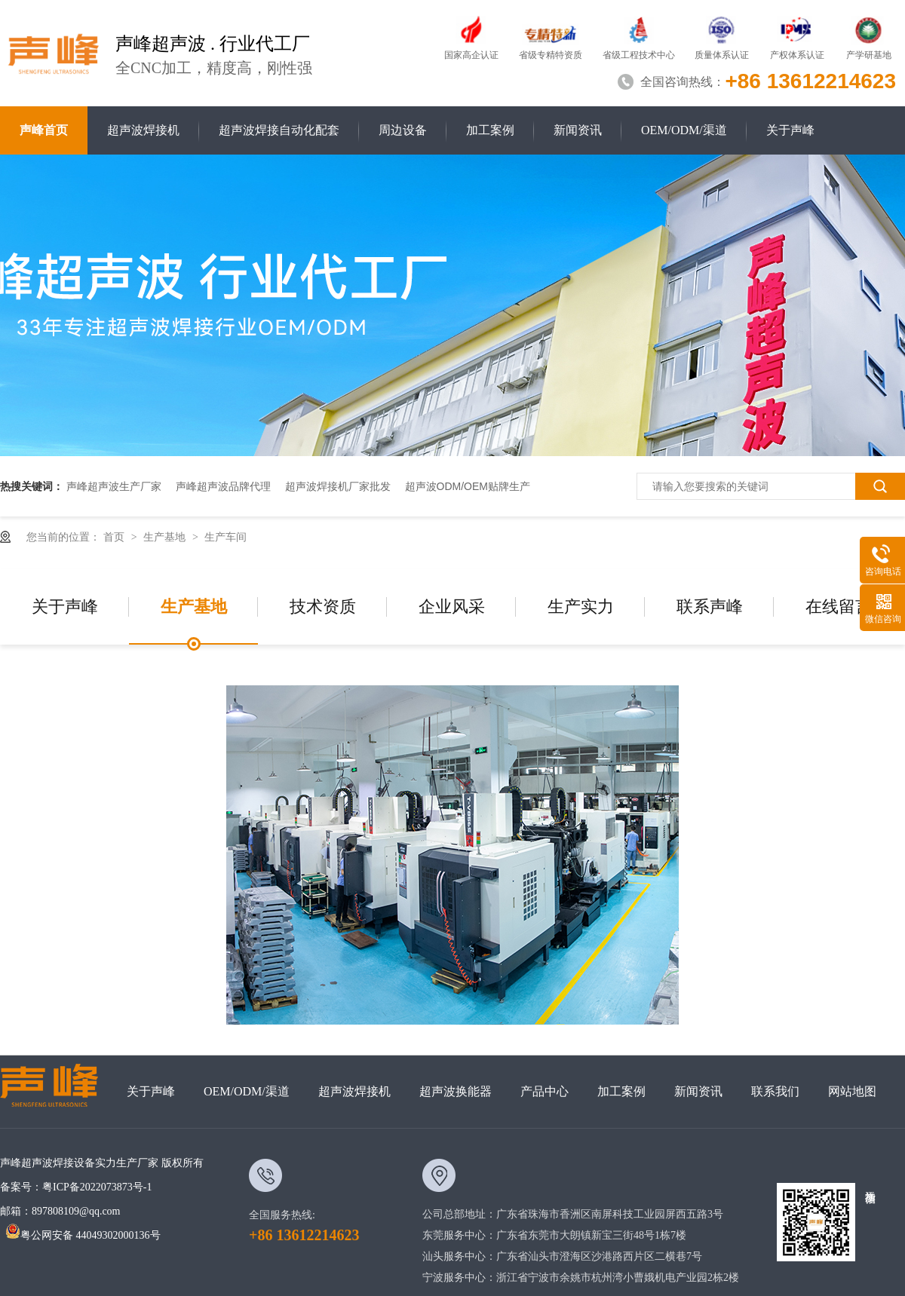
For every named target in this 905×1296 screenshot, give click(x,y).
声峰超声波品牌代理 (223, 486)
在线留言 (838, 606)
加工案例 (490, 130)
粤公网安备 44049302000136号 (83, 1235)
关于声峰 (790, 130)
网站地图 (852, 1091)
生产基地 (166, 537)
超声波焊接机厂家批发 (338, 486)
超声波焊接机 (143, 130)
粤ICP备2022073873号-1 (97, 1187)
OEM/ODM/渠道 (684, 130)
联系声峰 (709, 606)
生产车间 (225, 537)
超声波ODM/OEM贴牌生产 (467, 486)
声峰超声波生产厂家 (113, 486)
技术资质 (323, 606)
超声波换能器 (455, 1091)
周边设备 (403, 130)
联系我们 (775, 1091)
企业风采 (452, 606)
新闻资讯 (578, 130)
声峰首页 (44, 130)
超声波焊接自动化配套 (279, 130)
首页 (115, 537)
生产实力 (581, 606)
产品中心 (544, 1091)
